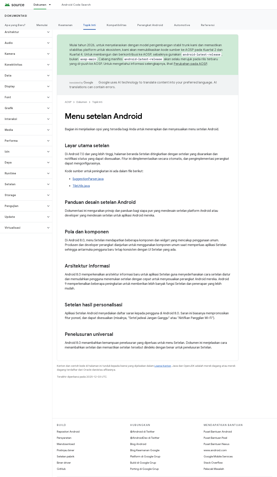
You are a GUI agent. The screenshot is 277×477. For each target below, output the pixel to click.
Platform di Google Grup (145, 456)
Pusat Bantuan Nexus (216, 444)
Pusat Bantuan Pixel (215, 438)
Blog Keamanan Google (144, 450)
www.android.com (215, 450)
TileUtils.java (81, 186)
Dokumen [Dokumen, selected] (40, 4)
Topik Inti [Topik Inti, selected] (89, 25)
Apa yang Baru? (15, 25)
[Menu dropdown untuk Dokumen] (51, 4)
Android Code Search (76, 4)
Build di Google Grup (143, 462)
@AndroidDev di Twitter (144, 438)
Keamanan (65, 25)
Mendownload (66, 444)
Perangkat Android (150, 25)
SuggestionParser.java (88, 179)
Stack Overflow (213, 462)
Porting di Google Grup (144, 469)
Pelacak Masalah (214, 469)
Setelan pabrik (65, 456)
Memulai (42, 25)
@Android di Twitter (142, 431)
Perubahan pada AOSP (190, 64)
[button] (23, 32)
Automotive (182, 25)
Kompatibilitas (117, 25)
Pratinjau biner (65, 450)
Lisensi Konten (162, 366)
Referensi (208, 25)
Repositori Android (68, 431)
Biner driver (64, 462)
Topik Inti (97, 102)
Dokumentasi (16, 15)
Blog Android (138, 444)
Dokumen (81, 102)
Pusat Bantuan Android (218, 431)
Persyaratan (64, 438)
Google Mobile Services (218, 456)
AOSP (68, 102)
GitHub (61, 469)
